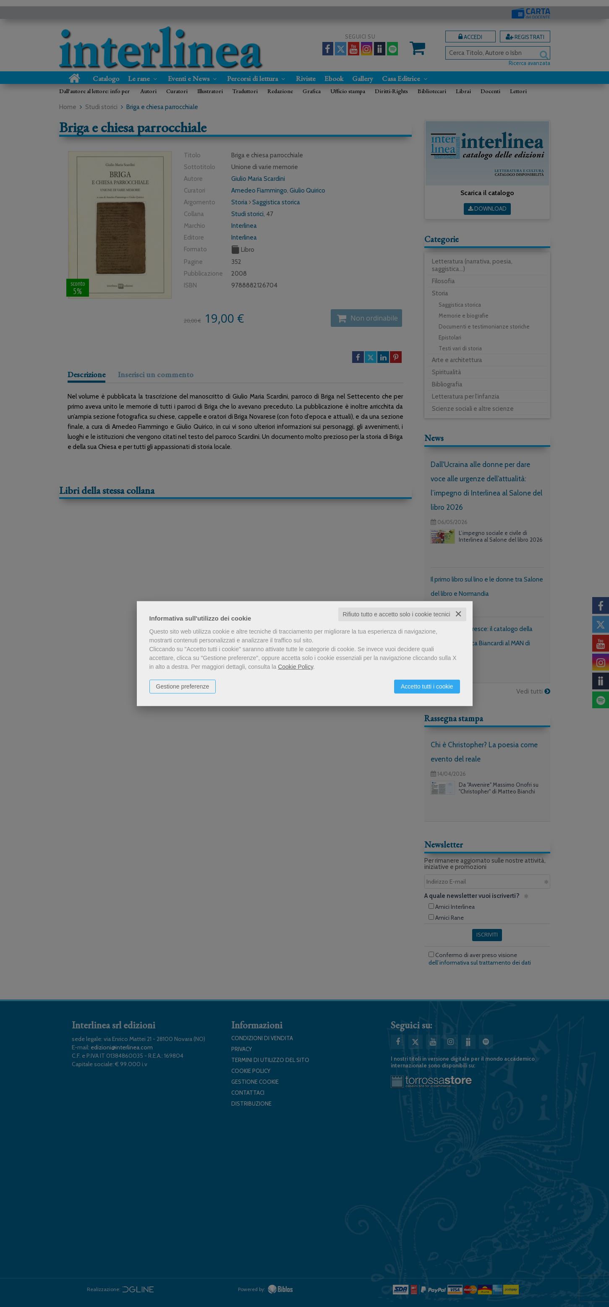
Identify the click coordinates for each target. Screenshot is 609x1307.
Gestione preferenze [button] (182, 686)
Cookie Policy (295, 666)
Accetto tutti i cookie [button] (427, 686)
